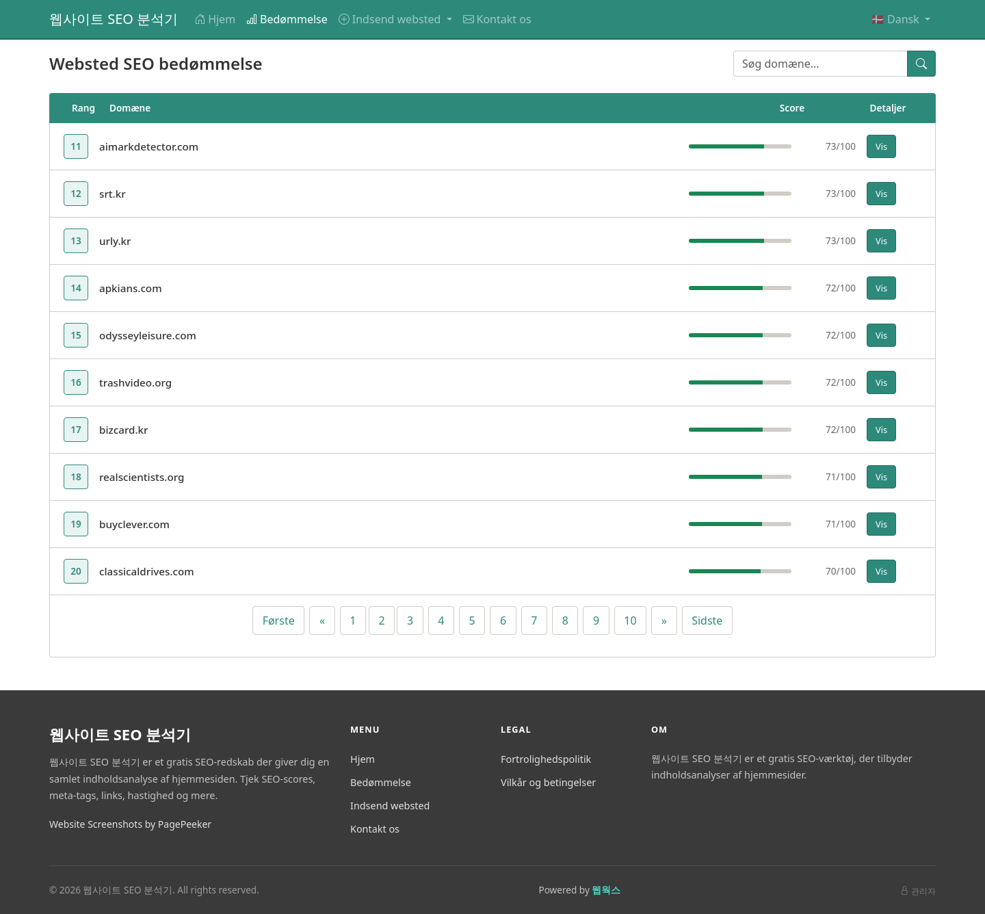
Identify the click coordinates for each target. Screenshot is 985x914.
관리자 (918, 891)
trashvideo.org (135, 382)
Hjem (214, 19)
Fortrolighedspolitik (546, 759)
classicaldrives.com (146, 571)
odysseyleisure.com (147, 335)
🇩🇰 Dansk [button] (896, 19)
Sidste (707, 620)
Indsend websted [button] (391, 19)
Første (279, 620)
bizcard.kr (123, 429)
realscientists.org (141, 477)
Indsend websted (390, 805)
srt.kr (112, 193)
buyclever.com (134, 524)
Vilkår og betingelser (548, 782)
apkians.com (130, 288)
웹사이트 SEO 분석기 (113, 19)
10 (630, 620)
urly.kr (115, 241)
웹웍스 (606, 889)
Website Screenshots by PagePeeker (130, 824)
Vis (881, 146)
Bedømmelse (287, 19)
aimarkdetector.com (148, 146)
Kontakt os (497, 19)
